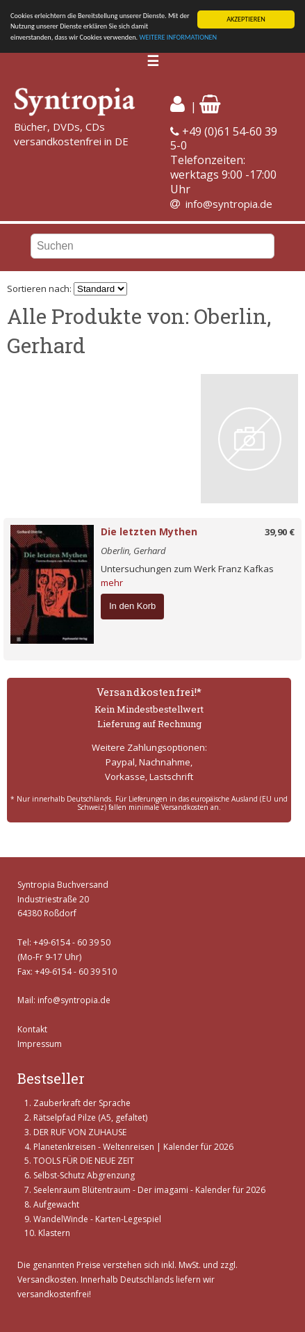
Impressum (39, 1043)
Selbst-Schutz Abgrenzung (84, 1175)
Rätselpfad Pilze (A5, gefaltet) (90, 1117)
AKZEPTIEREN (245, 19)
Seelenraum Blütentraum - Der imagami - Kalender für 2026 (149, 1190)
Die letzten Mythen (149, 531)
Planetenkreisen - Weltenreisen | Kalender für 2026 (133, 1147)
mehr (112, 582)
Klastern (54, 1233)
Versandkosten (46, 1279)
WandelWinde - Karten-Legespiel (97, 1219)
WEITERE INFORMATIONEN (178, 37)
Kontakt (32, 1029)
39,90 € (280, 532)
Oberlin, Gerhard (133, 550)
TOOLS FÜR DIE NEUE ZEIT (83, 1161)
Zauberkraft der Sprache (82, 1103)
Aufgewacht (56, 1204)
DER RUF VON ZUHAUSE (79, 1132)
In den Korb (132, 606)
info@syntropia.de (229, 204)
